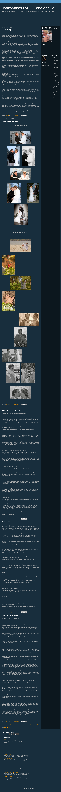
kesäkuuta (56, 84)
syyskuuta (56, 63)
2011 (54, 97)
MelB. (5, 739)
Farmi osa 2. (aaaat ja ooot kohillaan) (11, 772)
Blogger (36, 788)
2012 (54, 96)
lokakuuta (56, 61)
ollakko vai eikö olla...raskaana (11, 410)
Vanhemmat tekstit (34, 725)
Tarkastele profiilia (45, 65)
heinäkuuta (56, 65)
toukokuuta (56, 86)
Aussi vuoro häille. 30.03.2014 (11, 615)
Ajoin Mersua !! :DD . (8, 744)
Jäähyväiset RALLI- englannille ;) (30, 8)
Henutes (45, 62)
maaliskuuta (56, 88)
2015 (54, 57)
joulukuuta (56, 60)
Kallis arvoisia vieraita (8, 522)
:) (4, 762)
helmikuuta (56, 91)
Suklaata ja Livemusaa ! (8, 781)
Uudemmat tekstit (6, 725)
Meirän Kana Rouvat (8, 767)
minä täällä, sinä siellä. (8, 754)
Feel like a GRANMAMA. (8, 776)
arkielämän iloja (6, 30)
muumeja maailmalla (8, 758)
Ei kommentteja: (16, 115)
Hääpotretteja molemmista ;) (10, 121)
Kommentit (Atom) (7, 727)
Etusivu (20, 725)
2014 (54, 58)
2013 (54, 94)
